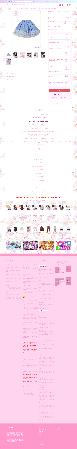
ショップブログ (42, 442)
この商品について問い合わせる (12, 77)
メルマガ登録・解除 (42, 440)
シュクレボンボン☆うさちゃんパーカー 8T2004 (55, 141)
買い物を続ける (9, 79)
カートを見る (58, 433)
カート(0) (68, 1)
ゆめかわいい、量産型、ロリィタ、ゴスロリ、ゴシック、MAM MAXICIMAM (58, 11)
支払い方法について (42, 429)
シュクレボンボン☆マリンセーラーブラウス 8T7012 (38, 177)
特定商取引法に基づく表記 (53, 103)
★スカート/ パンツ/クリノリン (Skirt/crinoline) (51, 13)
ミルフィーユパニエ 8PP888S (38, 169)
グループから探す (21, 4)
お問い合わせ (58, 435)
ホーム (7, 4)
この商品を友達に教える (10, 76)
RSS (40, 444)
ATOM (42, 444)
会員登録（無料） (54, 1)
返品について (51, 101)
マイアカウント (58, 427)
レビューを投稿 (9, 73)
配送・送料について (42, 431)
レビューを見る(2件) (10, 71)
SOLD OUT (59, 90)
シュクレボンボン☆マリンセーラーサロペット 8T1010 (16, 141)
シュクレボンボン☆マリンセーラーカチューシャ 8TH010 (36, 141)
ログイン (62, 1)
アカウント (46, 1)
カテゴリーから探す (13, 4)
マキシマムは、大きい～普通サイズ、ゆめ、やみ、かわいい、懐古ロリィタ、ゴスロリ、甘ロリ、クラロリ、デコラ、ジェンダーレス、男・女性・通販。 (35, 8)
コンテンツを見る (29, 4)
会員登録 (57, 429)
